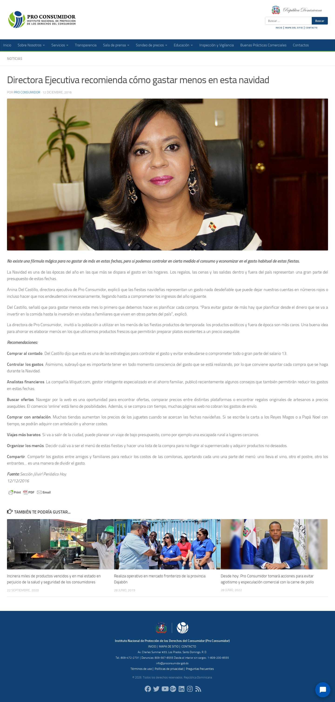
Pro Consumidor (27, 92)
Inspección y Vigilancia (216, 45)
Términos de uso (141, 668)
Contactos (301, 45)
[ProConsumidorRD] (148, 688)
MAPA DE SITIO (169, 646)
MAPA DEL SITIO (294, 28)
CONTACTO (312, 28)
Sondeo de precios (150, 45)
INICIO (279, 28)
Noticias (14, 58)
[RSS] (198, 688)
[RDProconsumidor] (164, 688)
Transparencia (86, 45)
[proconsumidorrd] (156, 688)
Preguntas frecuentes (200, 668)
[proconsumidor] (181, 688)
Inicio (7, 45)
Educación (181, 45)
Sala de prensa (114, 45)
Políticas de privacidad (169, 668)
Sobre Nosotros (29, 45)
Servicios (58, 45)
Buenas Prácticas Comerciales (263, 45)
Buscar (319, 21)
